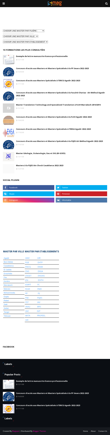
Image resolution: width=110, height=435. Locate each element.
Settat (6, 308)
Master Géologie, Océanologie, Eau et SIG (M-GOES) (40, 153)
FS (39, 293)
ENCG (28, 266)
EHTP (40, 262)
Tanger (6, 312)
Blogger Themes (39, 431)
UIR (39, 258)
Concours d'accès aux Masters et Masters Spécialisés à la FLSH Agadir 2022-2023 (54, 117)
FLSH (27, 289)
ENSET (28, 275)
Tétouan (7, 316)
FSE (27, 297)
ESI (26, 280)
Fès (5, 277)
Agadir (6, 258)
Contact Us (102, 431)
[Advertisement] (17, 18)
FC (38, 284)
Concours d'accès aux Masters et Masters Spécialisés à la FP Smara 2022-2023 (52, 68)
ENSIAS (41, 275)
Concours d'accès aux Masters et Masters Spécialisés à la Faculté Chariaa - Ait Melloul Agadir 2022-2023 (60, 94)
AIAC (27, 258)
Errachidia (8, 273)
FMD (39, 289)
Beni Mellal (8, 262)
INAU (27, 306)
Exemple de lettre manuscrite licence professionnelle (42, 56)
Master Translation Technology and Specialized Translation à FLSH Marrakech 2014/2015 (58, 104)
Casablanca (9, 266)
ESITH (40, 280)
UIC (27, 320)
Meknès (7, 289)
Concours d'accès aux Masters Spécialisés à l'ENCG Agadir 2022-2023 (48, 80)
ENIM (40, 266)
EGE (27, 262)
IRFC (39, 306)
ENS (27, 271)
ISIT (38, 311)
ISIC (27, 311)
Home (85, 431)
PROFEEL (41, 315)
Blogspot (15, 431)
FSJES (39, 297)
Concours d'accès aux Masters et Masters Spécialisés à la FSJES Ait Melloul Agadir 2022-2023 (59, 141)
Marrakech (8, 285)
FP (26, 293)
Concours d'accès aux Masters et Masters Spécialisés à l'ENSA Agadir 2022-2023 (53, 129)
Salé (5, 304)
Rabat (6, 300)
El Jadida (7, 270)
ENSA (40, 271)
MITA (27, 315)
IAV (38, 302)
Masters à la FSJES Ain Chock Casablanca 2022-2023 (39, 165)
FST (27, 302)
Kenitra (7, 281)
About (93, 431)
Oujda (6, 297)
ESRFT (28, 284)
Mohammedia (9, 293)
